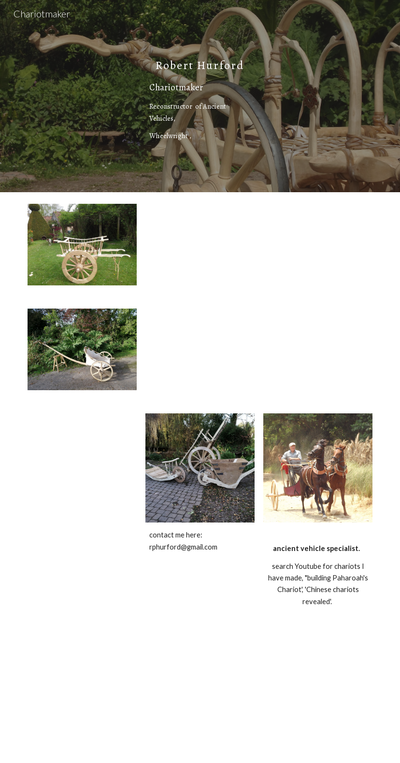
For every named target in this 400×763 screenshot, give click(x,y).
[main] (200, 96)
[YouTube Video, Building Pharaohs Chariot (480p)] (112, 694)
